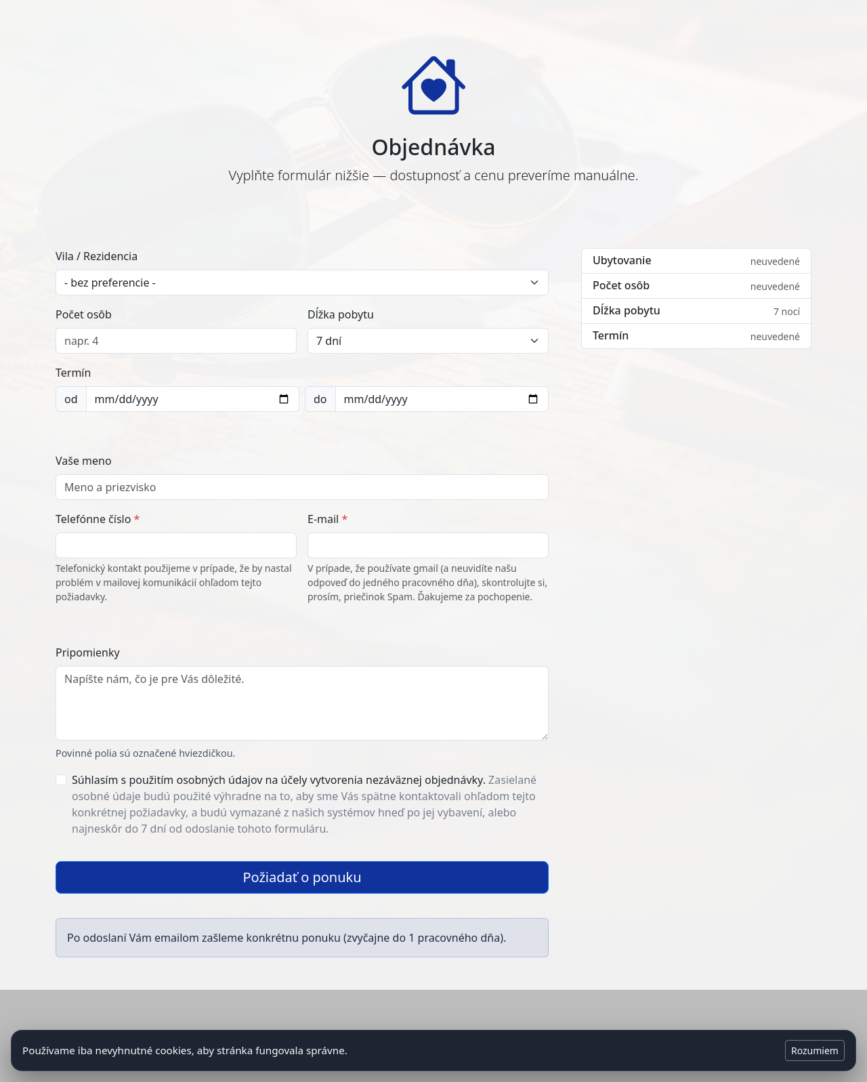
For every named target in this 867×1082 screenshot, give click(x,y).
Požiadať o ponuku (301, 877)
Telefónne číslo (98, 519)
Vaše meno (84, 460)
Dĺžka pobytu (341, 314)
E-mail (327, 519)
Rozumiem (815, 1050)
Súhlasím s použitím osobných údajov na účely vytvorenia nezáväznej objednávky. (304, 804)
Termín (73, 372)
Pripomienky (88, 652)
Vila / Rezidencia (97, 256)
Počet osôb (84, 314)
